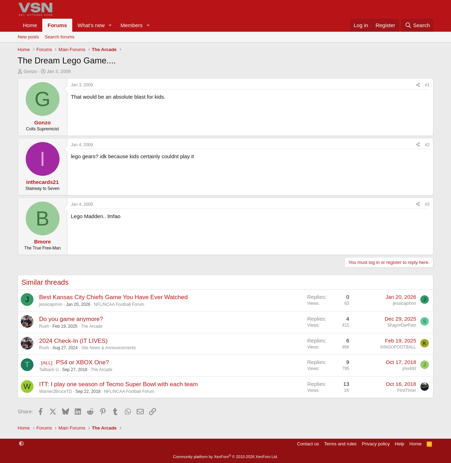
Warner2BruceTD (55, 391)
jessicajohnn (50, 304)
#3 (427, 204)
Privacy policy (376, 443)
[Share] (417, 85)
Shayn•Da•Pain (401, 325)
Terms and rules (340, 443)
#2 (427, 144)
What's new (91, 25)
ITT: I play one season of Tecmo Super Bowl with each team (118, 384)
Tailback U (48, 369)
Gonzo (30, 71)
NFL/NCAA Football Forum (119, 304)
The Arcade (92, 326)
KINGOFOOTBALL (398, 347)
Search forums (60, 36)
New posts (28, 36)
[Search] (417, 25)
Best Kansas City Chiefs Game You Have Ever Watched (113, 297)
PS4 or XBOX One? (82, 362)
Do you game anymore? (71, 319)
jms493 (409, 368)
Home (30, 25)
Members (132, 25)
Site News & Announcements (108, 347)
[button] (110, 25)
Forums (57, 25)
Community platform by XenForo (225, 457)
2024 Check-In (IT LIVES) (73, 341)
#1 (427, 84)
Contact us (308, 443)
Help (399, 443)
